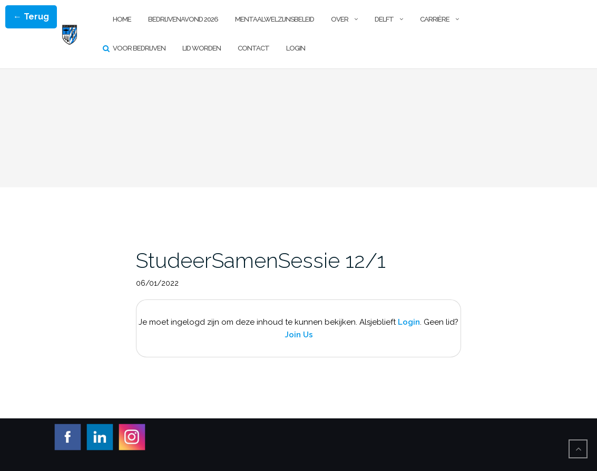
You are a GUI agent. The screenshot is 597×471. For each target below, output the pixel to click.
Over (339, 19)
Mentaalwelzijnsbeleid (274, 19)
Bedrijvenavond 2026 (183, 19)
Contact (253, 48)
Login (295, 48)
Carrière (434, 19)
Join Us (299, 334)
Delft (384, 19)
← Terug (31, 17)
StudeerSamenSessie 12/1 (261, 260)
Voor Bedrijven (139, 48)
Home (122, 19)
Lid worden (201, 48)
